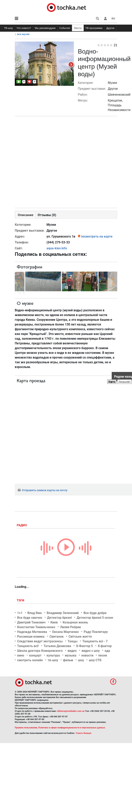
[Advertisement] (65, 161)
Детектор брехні (59, 618)
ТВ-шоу (8, 28)
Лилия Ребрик (70, 627)
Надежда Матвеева (32, 632)
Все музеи (23, 34)
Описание (25, 215)
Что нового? (24, 28)
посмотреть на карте (96, 236)
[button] (105, 18)
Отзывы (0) (47, 215)
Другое (110, 28)
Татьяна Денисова (57, 646)
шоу (81, 660)
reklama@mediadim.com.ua (71, 711)
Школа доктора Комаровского (40, 651)
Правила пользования (26, 727)
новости (87, 655)
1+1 (19, 613)
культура (53, 655)
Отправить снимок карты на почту (42, 490)
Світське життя (80, 636)
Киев (54, 622)
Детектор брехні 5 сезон (95, 618)
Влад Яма (34, 613)
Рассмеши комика (31, 636)
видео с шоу (91, 651)
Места (78, 28)
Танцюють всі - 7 (95, 641)
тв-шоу (53, 660)
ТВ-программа (93, 28)
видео (72, 651)
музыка (70, 655)
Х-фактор (105, 646)
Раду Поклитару (96, 632)
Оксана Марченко (65, 632)
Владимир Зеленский (63, 613)
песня (102, 655)
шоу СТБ (95, 660)
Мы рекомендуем (45, 28)
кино (20, 655)
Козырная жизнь (75, 622)
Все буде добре (95, 613)
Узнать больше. (84, 733)
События (64, 28)
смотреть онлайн (30, 660)
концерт (35, 655)
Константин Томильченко (36, 627)
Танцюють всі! (28, 646)
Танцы (72, 641)
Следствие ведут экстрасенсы (40, 641)
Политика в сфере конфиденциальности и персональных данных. (72, 727)
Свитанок (56, 636)
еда (107, 651)
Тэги (21, 600)
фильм (68, 660)
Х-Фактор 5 (84, 646)
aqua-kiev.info (56, 248)
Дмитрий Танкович (31, 622)
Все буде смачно (29, 618)
